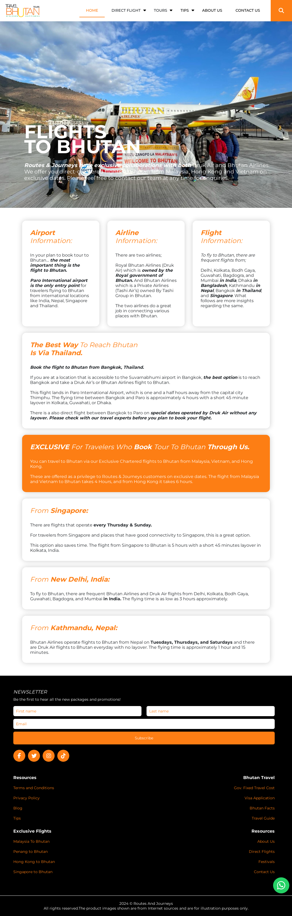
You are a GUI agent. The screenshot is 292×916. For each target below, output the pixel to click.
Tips (17, 818)
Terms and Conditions (33, 787)
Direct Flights (262, 851)
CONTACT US (248, 10)
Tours (160, 10)
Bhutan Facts (262, 808)
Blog (17, 808)
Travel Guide (263, 818)
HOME (92, 10)
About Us (266, 841)
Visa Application (260, 798)
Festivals (266, 861)
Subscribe (144, 738)
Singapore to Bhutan (32, 871)
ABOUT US (212, 10)
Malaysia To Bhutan (31, 841)
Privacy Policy (26, 798)
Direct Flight (125, 10)
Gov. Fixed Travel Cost (254, 787)
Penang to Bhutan (30, 851)
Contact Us (264, 871)
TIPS (184, 10)
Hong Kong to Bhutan (34, 861)
